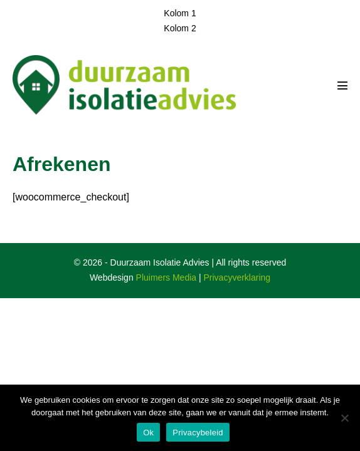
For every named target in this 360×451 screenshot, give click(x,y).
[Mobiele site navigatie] (342, 85)
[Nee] (344, 418)
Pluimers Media (166, 277)
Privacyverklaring (237, 277)
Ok (148, 432)
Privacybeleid (197, 432)
